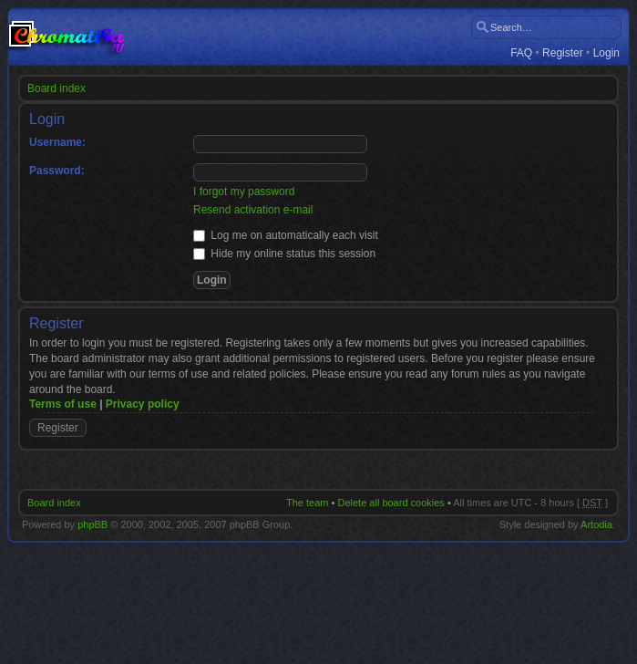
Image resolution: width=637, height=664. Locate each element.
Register (562, 53)
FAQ (521, 53)
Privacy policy (143, 404)
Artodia (596, 524)
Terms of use (63, 404)
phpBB (92, 524)
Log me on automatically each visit (285, 235)
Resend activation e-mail (253, 209)
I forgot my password (243, 191)
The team (307, 502)
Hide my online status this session (284, 253)
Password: (57, 170)
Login (606, 53)
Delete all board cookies (390, 502)
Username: (57, 142)
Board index (56, 88)
